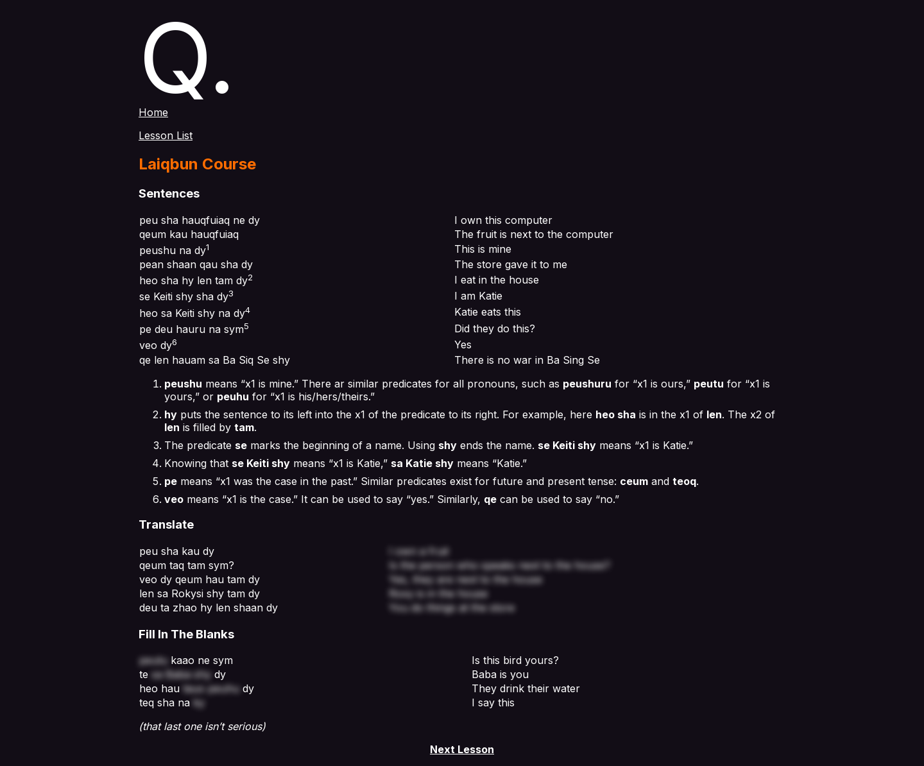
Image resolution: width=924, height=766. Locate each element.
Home (153, 112)
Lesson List (166, 135)
